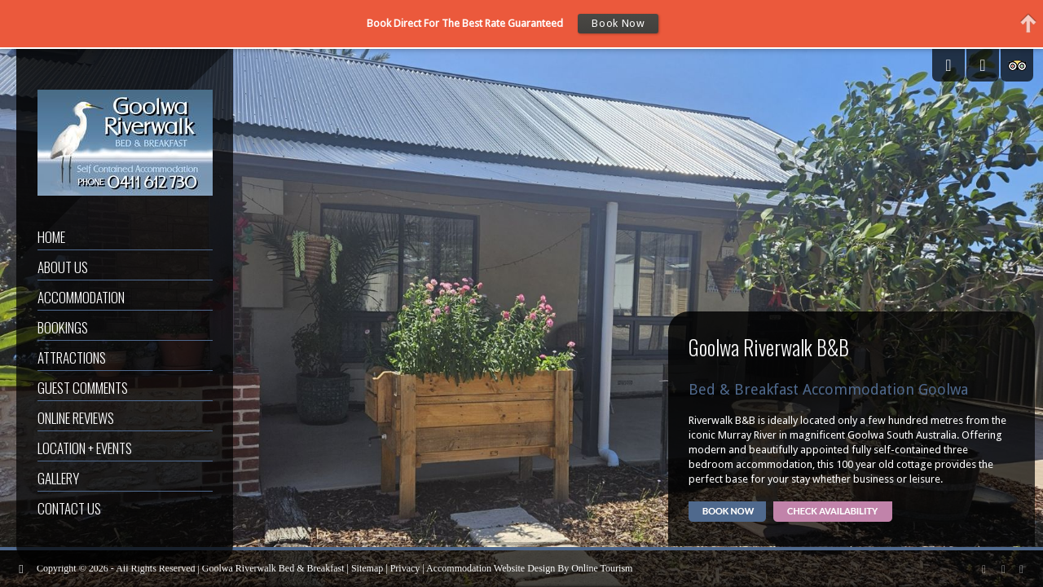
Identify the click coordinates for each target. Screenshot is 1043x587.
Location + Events (84, 448)
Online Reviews (75, 418)
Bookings (62, 327)
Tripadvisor (1017, 65)
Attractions (71, 357)
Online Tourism (601, 568)
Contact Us (69, 508)
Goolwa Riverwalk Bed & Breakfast (273, 568)
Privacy (405, 568)
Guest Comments (82, 387)
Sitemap (367, 568)
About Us (62, 267)
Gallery (58, 478)
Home (51, 237)
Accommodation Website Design (490, 568)
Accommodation (81, 297)
